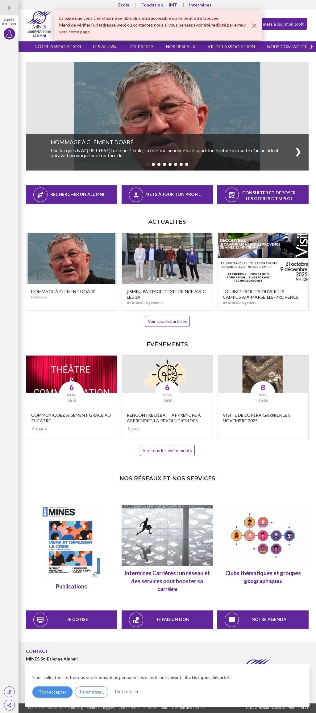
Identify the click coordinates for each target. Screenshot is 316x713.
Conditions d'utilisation (137, 707)
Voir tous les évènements (167, 450)
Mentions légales (100, 707)
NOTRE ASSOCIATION (58, 46)
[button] (9, 705)
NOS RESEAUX (180, 46)
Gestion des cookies (189, 707)
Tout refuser (126, 691)
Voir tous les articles (167, 321)
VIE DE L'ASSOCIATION (231, 46)
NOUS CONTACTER (287, 46)
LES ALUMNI (105, 46)
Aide (164, 707)
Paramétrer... (92, 691)
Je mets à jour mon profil (275, 23)
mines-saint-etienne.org (62, 707)
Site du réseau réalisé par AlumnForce (277, 707)
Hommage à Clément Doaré (92, 142)
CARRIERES (142, 46)
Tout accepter (52, 691)
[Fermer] (254, 25)
